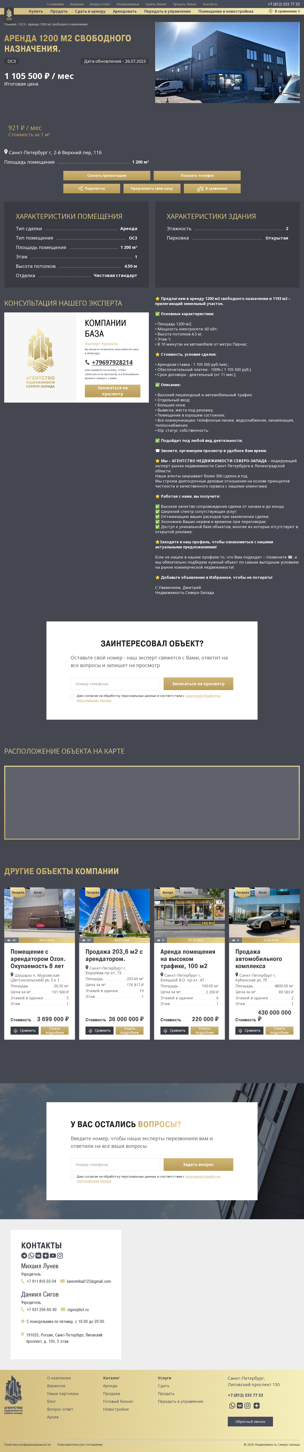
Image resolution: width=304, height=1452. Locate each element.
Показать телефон (197, 193)
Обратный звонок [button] (250, 1421)
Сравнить (28, 1047)
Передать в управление (172, 20)
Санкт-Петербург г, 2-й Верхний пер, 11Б (53, 169)
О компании (55, 4)
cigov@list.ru (78, 1309)
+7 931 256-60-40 (42, 1309)
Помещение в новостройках (231, 20)
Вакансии (77, 4)
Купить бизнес (156, 4)
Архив (52, 1416)
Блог (51, 1401)
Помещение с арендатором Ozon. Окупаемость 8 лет (38, 976)
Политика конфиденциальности (27, 1444)
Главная (10, 41)
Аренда (110, 1385)
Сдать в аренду (95, 20)
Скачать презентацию (106, 193)
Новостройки (116, 1409)
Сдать (163, 1385)
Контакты (210, 4)
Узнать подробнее (54, 1048)
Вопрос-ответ (100, 4)
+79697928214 (112, 379)
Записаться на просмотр (113, 408)
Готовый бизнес (118, 1401)
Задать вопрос (198, 1164)
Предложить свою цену (152, 205)
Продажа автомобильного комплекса (258, 976)
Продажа (111, 1393)
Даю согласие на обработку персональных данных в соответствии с (148, 715)
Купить (41, 20)
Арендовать (130, 20)
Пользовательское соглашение (80, 1444)
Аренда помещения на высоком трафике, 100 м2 (187, 976)
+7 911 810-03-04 (41, 1281)
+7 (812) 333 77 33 (284, 4)
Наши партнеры (63, 1393)
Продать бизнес (185, 4)
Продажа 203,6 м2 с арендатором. (114, 972)
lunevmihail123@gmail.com (89, 1281)
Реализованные (128, 4)
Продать (64, 20)
